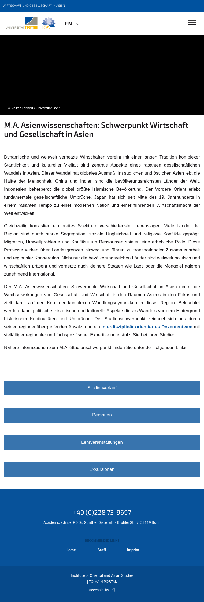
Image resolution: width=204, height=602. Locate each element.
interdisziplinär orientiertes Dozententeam (146, 326)
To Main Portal (103, 582)
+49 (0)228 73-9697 (102, 512)
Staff (102, 550)
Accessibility (102, 590)
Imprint (133, 550)
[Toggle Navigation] (192, 22)
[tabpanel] (102, 75)
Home (71, 550)
